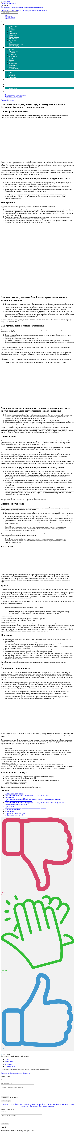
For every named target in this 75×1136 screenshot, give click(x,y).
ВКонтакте (8, 16)
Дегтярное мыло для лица (13, 97)
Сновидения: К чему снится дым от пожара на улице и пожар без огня (24, 10)
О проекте (5, 1106)
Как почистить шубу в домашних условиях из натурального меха (27, 795)
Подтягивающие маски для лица (15, 95)
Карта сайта (9, 1061)
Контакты (26, 1073)
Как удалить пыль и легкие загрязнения (18, 801)
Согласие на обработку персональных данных (45, 1106)
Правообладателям (16, 1106)
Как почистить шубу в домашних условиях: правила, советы (25, 808)
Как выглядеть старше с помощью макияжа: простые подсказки (22, 7)
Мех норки (9, 811)
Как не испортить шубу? (14, 815)
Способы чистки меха (12, 809)
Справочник (34, 1107)
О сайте (7, 1059)
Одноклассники (10, 18)
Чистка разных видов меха (14, 794)
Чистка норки (10, 806)
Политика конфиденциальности (11, 1073)
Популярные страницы (46, 1107)
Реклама (26, 1106)
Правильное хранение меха (15, 813)
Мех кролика (9, 797)
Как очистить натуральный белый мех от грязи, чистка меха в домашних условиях (33, 799)
